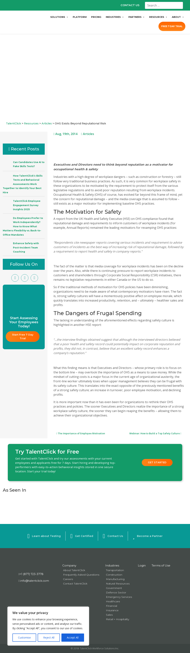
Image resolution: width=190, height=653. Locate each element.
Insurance (112, 610)
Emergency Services (119, 596)
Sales (109, 614)
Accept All (72, 637)
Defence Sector (116, 592)
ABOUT (178, 17)
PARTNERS (136, 17)
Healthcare (113, 601)
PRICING (96, 17)
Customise (24, 637)
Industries (112, 565)
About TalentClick (74, 570)
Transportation (115, 570)
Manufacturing (115, 579)
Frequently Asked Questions (81, 574)
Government (114, 588)
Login (142, 565)
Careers (68, 579)
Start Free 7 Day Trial (23, 336)
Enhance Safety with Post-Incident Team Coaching (26, 247)
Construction (114, 574)
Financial (111, 605)
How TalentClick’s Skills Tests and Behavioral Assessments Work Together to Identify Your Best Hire (22, 184)
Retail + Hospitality (117, 619)
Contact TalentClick (75, 583)
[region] (48, 626)
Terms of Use (161, 565)
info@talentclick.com (34, 580)
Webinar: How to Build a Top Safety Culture (155, 433)
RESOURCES (158, 17)
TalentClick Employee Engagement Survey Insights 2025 (26, 205)
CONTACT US (130, 5)
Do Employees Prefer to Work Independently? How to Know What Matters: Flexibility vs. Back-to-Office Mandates (23, 226)
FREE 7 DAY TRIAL (172, 26)
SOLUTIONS (59, 17)
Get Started (157, 462)
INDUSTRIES (115, 17)
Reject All (48, 637)
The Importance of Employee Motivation (80, 433)
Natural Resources (118, 583)
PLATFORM (80, 17)
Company (69, 565)
